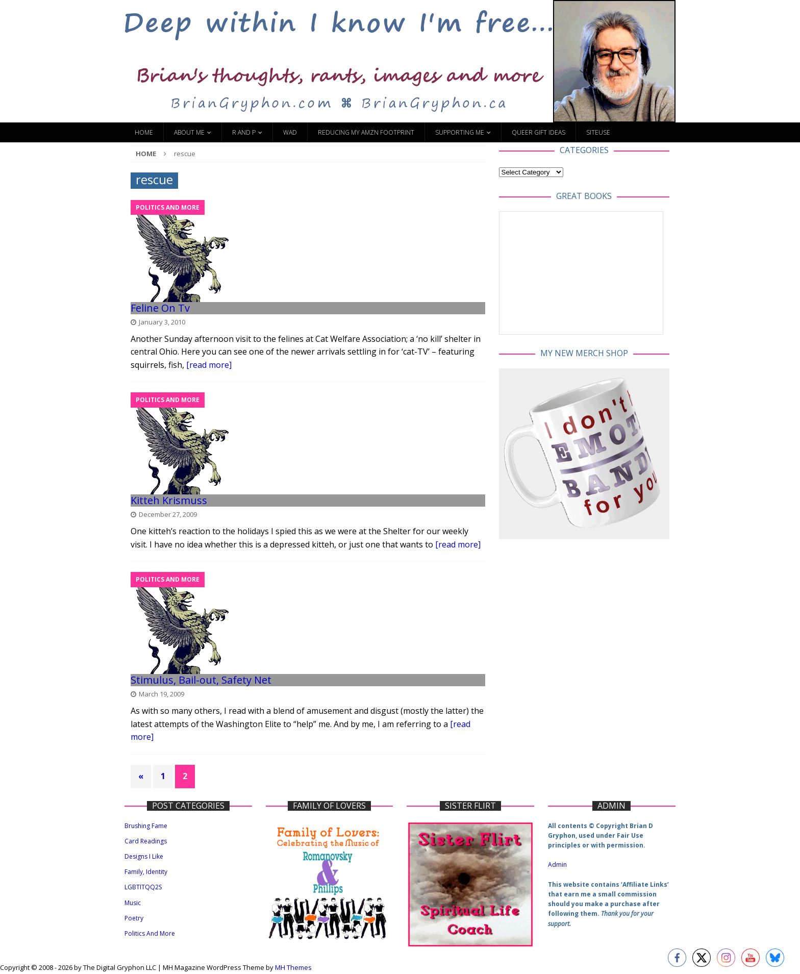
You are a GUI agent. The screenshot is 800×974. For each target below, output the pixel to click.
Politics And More (149, 933)
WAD (290, 132)
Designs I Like (143, 856)
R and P (244, 132)
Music (132, 902)
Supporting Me (459, 132)
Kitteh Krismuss (169, 500)
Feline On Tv (160, 308)
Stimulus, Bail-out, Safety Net (201, 680)
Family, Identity (145, 871)
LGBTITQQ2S (143, 887)
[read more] (209, 364)
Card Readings (145, 841)
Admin (557, 864)
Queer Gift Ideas (538, 132)
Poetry (133, 918)
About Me (189, 132)
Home (144, 132)
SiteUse (598, 132)
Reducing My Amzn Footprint (366, 132)
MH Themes (293, 967)
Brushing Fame (145, 825)
